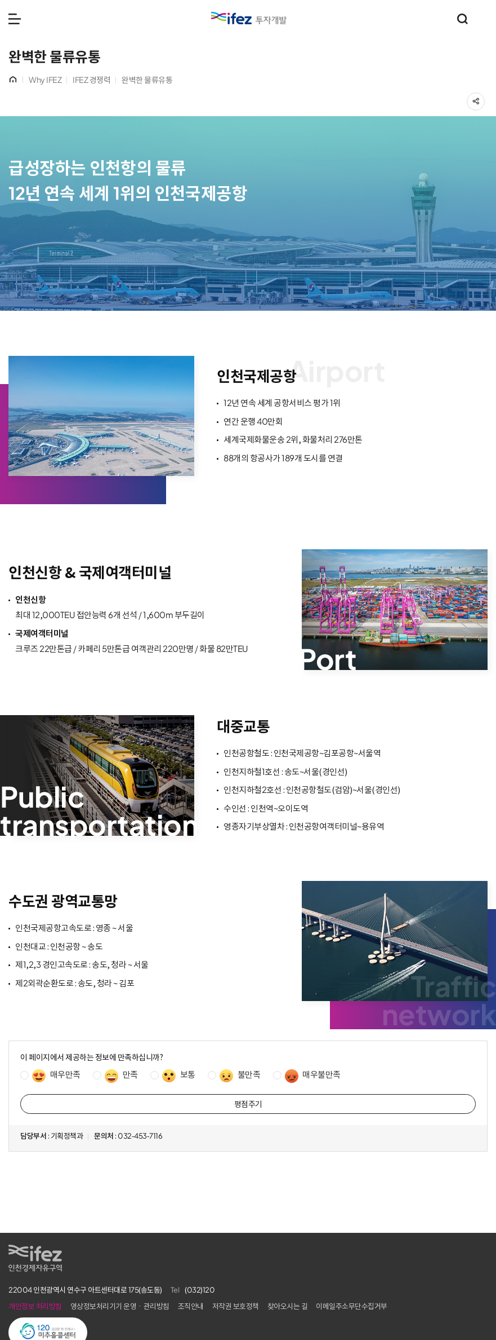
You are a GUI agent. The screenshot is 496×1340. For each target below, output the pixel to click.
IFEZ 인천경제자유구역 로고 (249, 18)
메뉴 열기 (14, 18)
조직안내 (191, 1306)
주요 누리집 (481, 18)
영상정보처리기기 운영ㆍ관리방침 (119, 1306)
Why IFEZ (45, 80)
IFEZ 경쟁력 (91, 80)
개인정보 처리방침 (35, 1306)
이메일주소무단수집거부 (351, 1306)
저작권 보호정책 (235, 1306)
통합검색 (462, 18)
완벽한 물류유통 (147, 80)
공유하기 (484, 98)
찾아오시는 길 (287, 1306)
